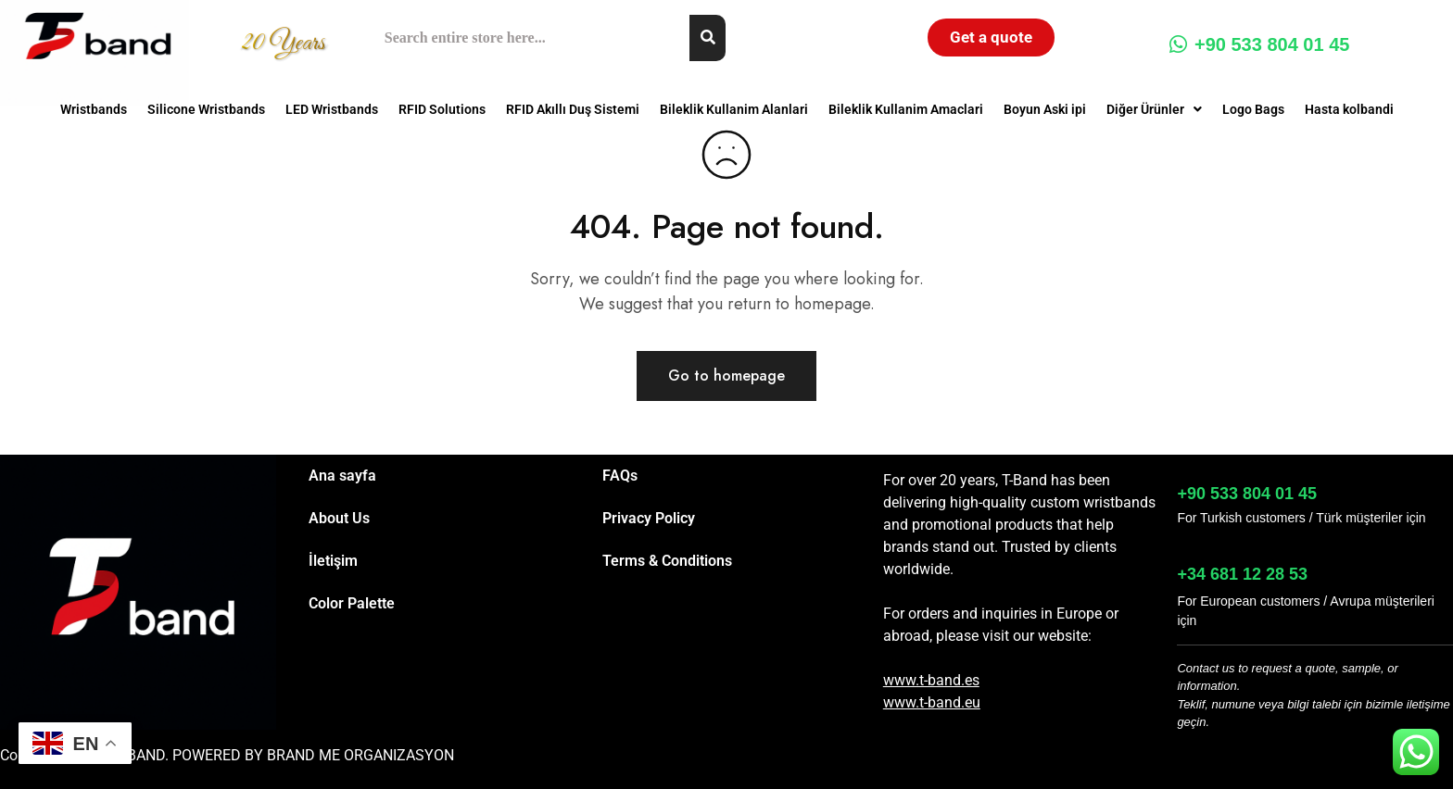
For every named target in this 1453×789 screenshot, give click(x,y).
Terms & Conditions (667, 561)
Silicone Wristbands (206, 109)
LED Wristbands (331, 109)
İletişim (333, 561)
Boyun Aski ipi (1045, 109)
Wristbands (93, 109)
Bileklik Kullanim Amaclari (905, 109)
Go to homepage (726, 375)
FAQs (620, 475)
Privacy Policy (648, 518)
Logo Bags (1253, 109)
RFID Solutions (442, 109)
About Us (339, 518)
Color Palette (352, 603)
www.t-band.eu (931, 702)
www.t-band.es (931, 680)
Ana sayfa (342, 475)
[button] (1154, 109)
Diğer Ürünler (1154, 109)
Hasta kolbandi (1349, 109)
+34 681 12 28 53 (1242, 574)
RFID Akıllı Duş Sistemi (572, 109)
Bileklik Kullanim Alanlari (734, 109)
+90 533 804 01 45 (1259, 44)
